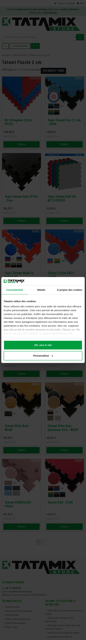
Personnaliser (43, 355)
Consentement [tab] (14, 289)
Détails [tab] (41, 289)
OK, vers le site (43, 345)
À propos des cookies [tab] (69, 289)
